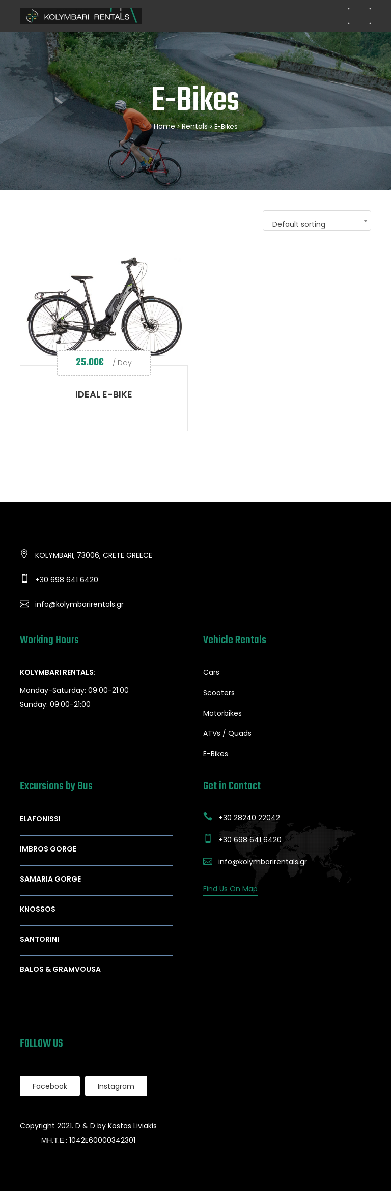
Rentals (195, 126)
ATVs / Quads (227, 733)
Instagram (116, 1086)
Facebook (50, 1086)
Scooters (219, 693)
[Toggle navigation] (359, 16)
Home (164, 126)
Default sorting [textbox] (298, 224)
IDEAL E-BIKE (103, 394)
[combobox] (317, 220)
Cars (211, 672)
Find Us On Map (230, 889)
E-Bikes (215, 754)
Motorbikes (222, 713)
